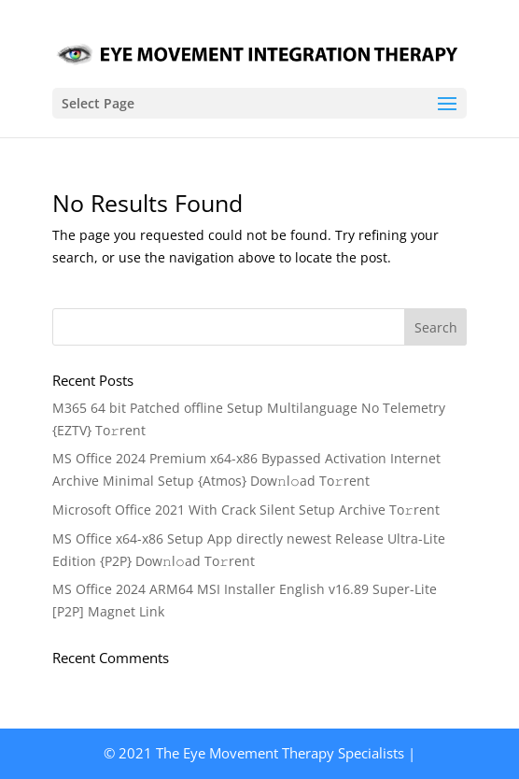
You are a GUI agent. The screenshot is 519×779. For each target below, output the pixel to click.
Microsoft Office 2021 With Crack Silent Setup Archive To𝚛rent (246, 509)
